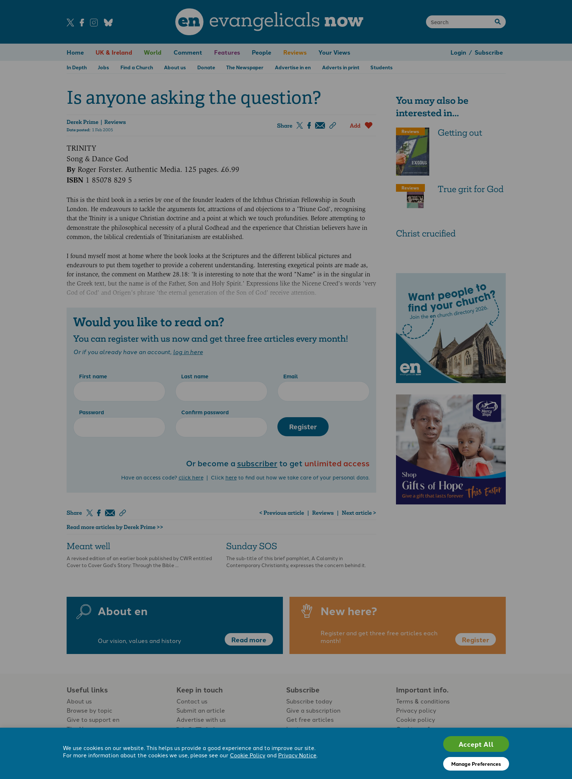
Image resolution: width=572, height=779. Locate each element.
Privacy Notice (297, 755)
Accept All (476, 744)
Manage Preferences (476, 763)
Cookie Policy (247, 755)
